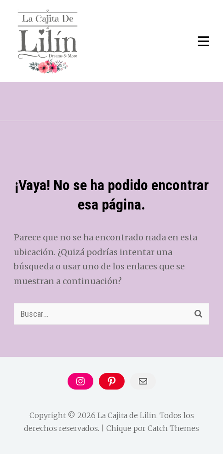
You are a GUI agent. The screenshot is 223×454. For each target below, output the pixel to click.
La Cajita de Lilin (126, 415)
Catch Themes (173, 428)
